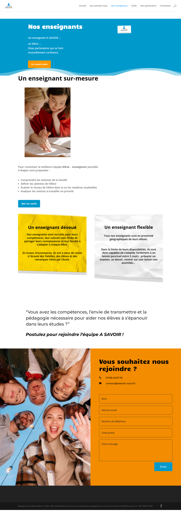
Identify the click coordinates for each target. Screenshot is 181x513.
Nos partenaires (148, 6)
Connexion (165, 6)
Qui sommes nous (98, 6)
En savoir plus (39, 64)
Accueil (82, 6)
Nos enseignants (119, 6)
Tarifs (134, 6)
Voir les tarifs (29, 203)
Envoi (163, 466)
